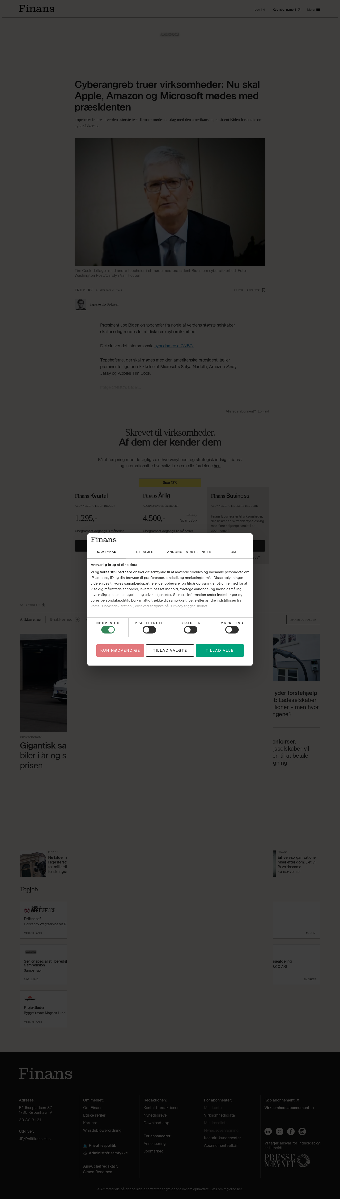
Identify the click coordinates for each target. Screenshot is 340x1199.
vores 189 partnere (116, 572)
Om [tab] (233, 552)
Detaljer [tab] (144, 552)
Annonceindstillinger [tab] (189, 552)
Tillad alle (220, 650)
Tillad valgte (170, 650)
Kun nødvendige (120, 650)
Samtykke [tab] (106, 551)
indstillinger (227, 595)
